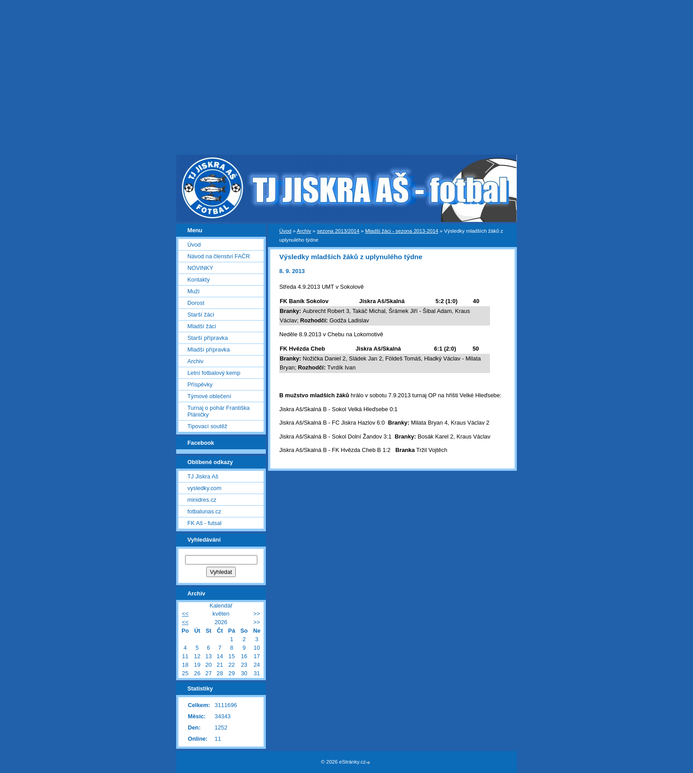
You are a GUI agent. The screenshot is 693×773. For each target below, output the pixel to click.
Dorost (195, 303)
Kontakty (198, 279)
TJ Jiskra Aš (202, 476)
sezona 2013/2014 (338, 231)
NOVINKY (200, 268)
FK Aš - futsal (204, 523)
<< (185, 613)
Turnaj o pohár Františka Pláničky (218, 411)
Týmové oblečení (209, 396)
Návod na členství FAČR (218, 256)
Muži (193, 291)
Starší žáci (200, 314)
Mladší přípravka (208, 349)
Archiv (304, 231)
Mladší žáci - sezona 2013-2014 (401, 231)
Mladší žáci (201, 326)
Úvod (285, 231)
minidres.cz (202, 499)
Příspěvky (199, 384)
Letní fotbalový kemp (213, 372)
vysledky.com (204, 488)
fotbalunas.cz (204, 511)
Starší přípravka (207, 337)
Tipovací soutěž (207, 426)
